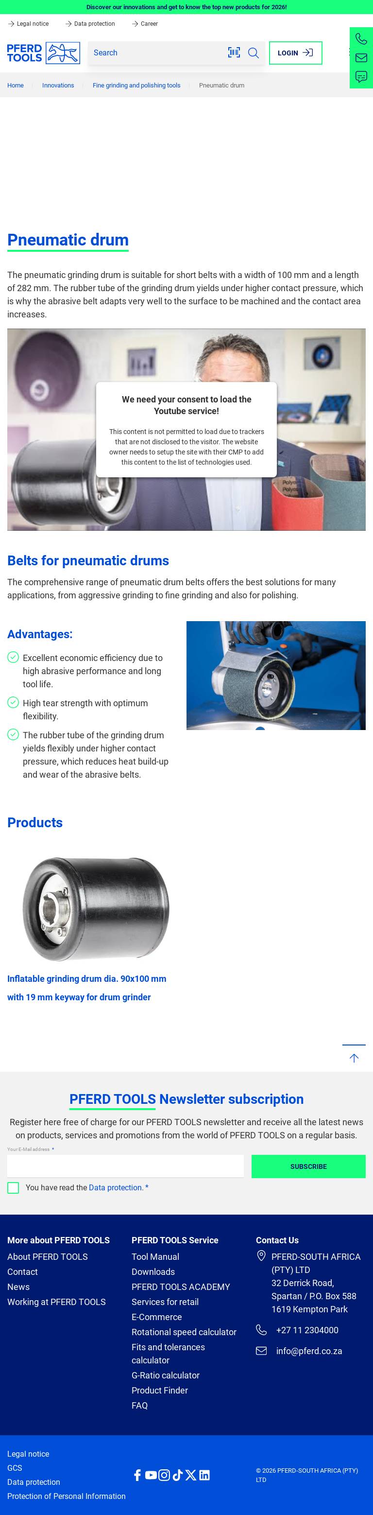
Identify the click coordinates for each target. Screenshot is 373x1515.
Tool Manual (155, 1257)
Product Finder (160, 1390)
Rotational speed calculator (184, 1332)
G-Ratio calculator (166, 1375)
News (18, 1287)
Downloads (153, 1272)
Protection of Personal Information (66, 1496)
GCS (14, 1468)
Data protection (91, 23)
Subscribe (308, 1166)
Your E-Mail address (29, 1149)
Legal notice (28, 23)
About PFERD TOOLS (47, 1257)
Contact (22, 1272)
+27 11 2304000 (297, 1329)
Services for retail (165, 1302)
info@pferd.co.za (299, 1350)
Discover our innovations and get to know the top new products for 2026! (186, 7)
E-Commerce (157, 1317)
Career (144, 23)
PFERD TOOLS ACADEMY (181, 1287)
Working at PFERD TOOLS (56, 1302)
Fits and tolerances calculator (168, 1353)
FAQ (140, 1405)
